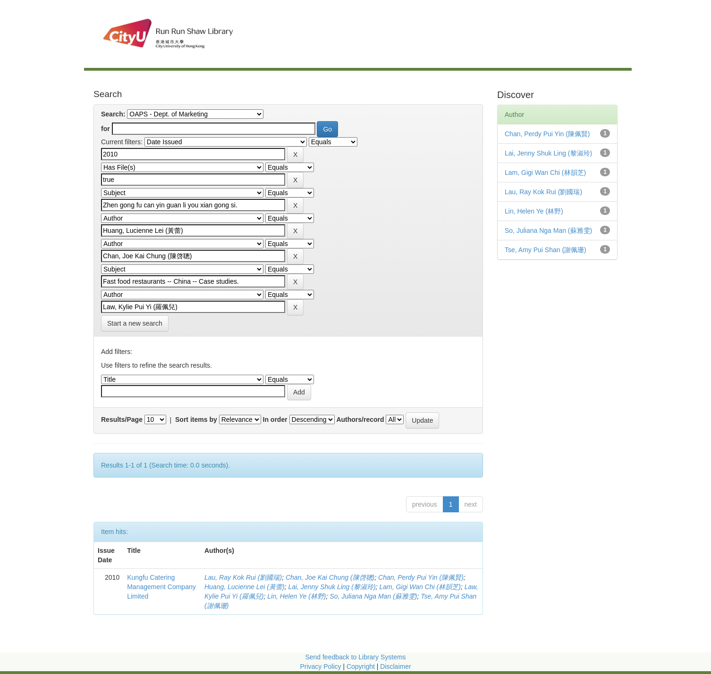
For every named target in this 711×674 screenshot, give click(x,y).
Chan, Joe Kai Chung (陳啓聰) (330, 577)
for (105, 128)
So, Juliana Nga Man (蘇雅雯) (373, 596)
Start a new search (134, 323)
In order (275, 419)
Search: (113, 114)
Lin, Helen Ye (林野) (296, 596)
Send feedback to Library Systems (355, 657)
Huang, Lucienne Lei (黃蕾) (244, 587)
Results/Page (122, 419)
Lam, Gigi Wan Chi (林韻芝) (419, 587)
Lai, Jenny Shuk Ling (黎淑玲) (331, 587)
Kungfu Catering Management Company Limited (161, 587)
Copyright (362, 666)
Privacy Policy (320, 666)
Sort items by (196, 419)
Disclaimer (395, 666)
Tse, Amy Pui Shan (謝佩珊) (545, 250)
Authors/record (360, 419)
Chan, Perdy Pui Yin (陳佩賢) (421, 577)
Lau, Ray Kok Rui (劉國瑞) (243, 577)
